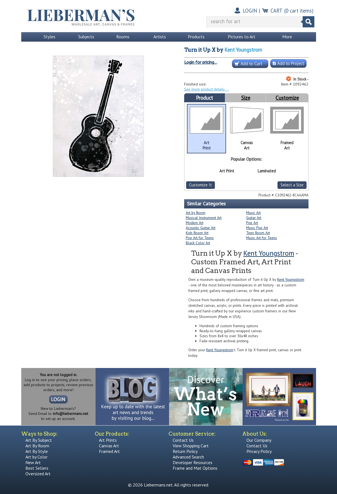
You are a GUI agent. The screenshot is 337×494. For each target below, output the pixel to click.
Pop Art (252, 222)
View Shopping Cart (191, 445)
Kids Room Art (197, 232)
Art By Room (37, 445)
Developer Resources (192, 462)
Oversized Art (38, 473)
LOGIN (250, 10)
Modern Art (194, 222)
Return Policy (185, 451)
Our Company (258, 440)
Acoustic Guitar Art (200, 227)
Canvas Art (109, 445)
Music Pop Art (257, 227)
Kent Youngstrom (243, 49)
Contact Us (183, 440)
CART (276, 10)
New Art (33, 462)
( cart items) (299, 10)
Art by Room (195, 212)
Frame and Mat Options (195, 468)
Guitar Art (253, 217)
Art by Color (36, 457)
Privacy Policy (259, 451)
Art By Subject (38, 440)
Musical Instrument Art (204, 217)
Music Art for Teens (261, 237)
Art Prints (108, 440)
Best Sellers (36, 468)
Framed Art (109, 451)
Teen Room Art (258, 232)
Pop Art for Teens (200, 237)
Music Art (253, 212)
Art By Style (36, 451)
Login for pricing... (200, 62)
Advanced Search (188, 457)
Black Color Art (198, 242)
